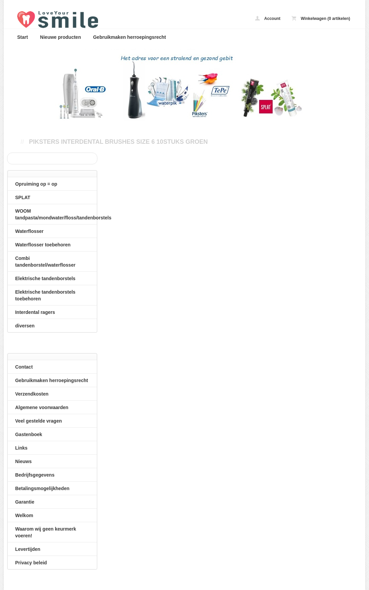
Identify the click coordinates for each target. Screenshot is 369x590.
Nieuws (23, 461)
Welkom (24, 515)
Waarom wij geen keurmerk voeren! (45, 532)
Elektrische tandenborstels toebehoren (45, 295)
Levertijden (27, 549)
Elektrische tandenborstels (45, 278)
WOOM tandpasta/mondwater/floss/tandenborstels (56, 214)
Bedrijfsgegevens (35, 475)
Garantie (24, 502)
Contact (24, 367)
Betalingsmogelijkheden (42, 488)
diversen (25, 325)
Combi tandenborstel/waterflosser (45, 262)
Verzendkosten (32, 394)
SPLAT (22, 197)
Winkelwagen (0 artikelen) (320, 18)
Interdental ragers (35, 312)
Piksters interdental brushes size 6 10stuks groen (118, 141)
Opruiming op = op (36, 184)
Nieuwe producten (60, 37)
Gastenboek (28, 434)
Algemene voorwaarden (41, 407)
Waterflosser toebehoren (42, 244)
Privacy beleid (31, 562)
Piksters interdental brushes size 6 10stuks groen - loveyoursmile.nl (101, 19)
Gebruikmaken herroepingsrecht (129, 37)
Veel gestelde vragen (38, 421)
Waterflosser (29, 231)
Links (21, 448)
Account (267, 18)
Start (22, 37)
